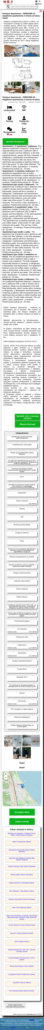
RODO (13, 1027)
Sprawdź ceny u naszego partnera (27, 417)
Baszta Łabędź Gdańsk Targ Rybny (22, 874)
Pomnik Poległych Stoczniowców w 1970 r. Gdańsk (21, 958)
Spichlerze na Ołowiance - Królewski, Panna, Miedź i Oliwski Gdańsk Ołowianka (22, 834)
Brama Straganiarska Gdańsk (22, 842)
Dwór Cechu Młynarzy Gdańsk (21, 907)
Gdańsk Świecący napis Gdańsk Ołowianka (21, 866)
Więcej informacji (27, 424)
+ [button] (5, 774)
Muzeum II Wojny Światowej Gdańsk (21, 933)
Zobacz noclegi (22, 822)
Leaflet (27, 805)
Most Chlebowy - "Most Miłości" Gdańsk (21, 891)
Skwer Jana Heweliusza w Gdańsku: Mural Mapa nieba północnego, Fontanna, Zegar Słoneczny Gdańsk (21, 917)
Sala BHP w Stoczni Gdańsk (22, 982)
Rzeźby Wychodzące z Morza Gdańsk (22, 966)
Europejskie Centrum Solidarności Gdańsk (22, 974)
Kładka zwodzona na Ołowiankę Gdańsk (21, 883)
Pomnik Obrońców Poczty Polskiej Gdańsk (21, 925)
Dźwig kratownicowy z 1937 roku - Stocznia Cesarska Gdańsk (21, 950)
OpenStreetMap (36, 805)
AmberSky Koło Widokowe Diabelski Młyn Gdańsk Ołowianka (22, 859)
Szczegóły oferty (22, 812)
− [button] (5, 778)
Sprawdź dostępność (15, 142)
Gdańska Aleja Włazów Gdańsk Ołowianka (21, 899)
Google (31, 1020)
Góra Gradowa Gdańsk (22, 941)
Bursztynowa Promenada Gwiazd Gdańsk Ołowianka (22, 850)
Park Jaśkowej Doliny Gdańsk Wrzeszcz (21, 991)
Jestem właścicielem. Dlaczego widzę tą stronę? (15, 1006)
